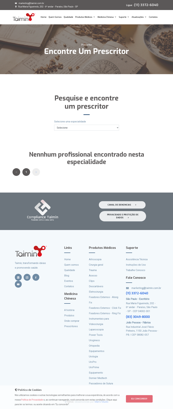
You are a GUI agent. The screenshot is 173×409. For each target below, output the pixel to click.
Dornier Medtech (98, 378)
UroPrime (94, 367)
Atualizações (138, 17)
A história (69, 310)
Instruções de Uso (136, 264)
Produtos (69, 315)
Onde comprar (71, 320)
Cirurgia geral (96, 264)
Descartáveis (96, 286)
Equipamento (96, 372)
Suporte (122, 17)
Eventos (68, 281)
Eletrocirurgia (96, 291)
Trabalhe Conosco (135, 270)
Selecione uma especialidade (70, 121)
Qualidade (68, 17)
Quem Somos (55, 17)
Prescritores (71, 326)
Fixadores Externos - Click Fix (105, 307)
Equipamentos (96, 351)
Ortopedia (94, 345)
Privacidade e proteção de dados (124, 216)
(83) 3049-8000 (138, 317)
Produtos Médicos (83, 17)
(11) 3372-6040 (137, 293)
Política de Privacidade (32, 402)
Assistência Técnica (137, 259)
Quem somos (71, 264)
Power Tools (96, 334)
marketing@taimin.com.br (29, 3)
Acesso (93, 275)
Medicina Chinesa (106, 17)
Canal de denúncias (121, 204)
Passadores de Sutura (101, 383)
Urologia (93, 356)
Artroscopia (95, 259)
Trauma (93, 270)
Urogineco (94, 340)
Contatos (153, 17)
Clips (91, 281)
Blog (66, 275)
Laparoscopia (96, 329)
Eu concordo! (139, 401)
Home (43, 17)
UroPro (92, 361)
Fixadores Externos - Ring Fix (105, 313)
